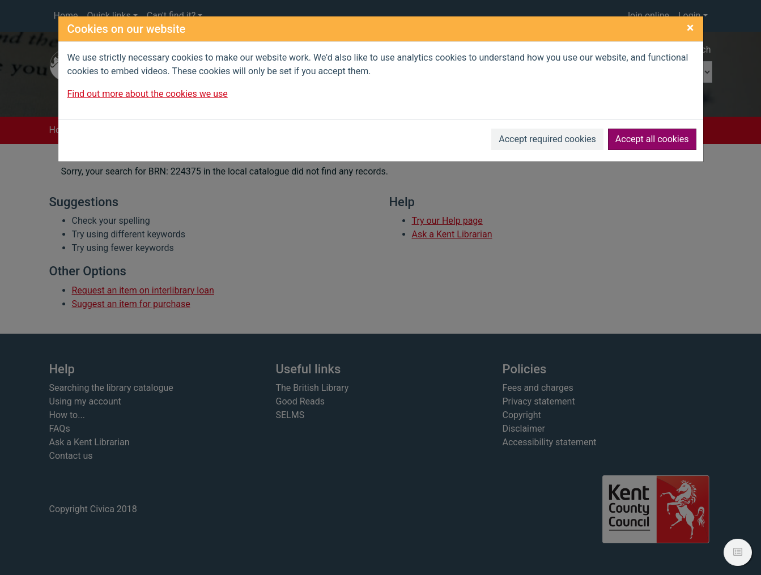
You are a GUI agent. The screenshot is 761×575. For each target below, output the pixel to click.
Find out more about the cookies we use (147, 93)
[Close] (690, 28)
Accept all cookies (652, 139)
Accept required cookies (547, 139)
